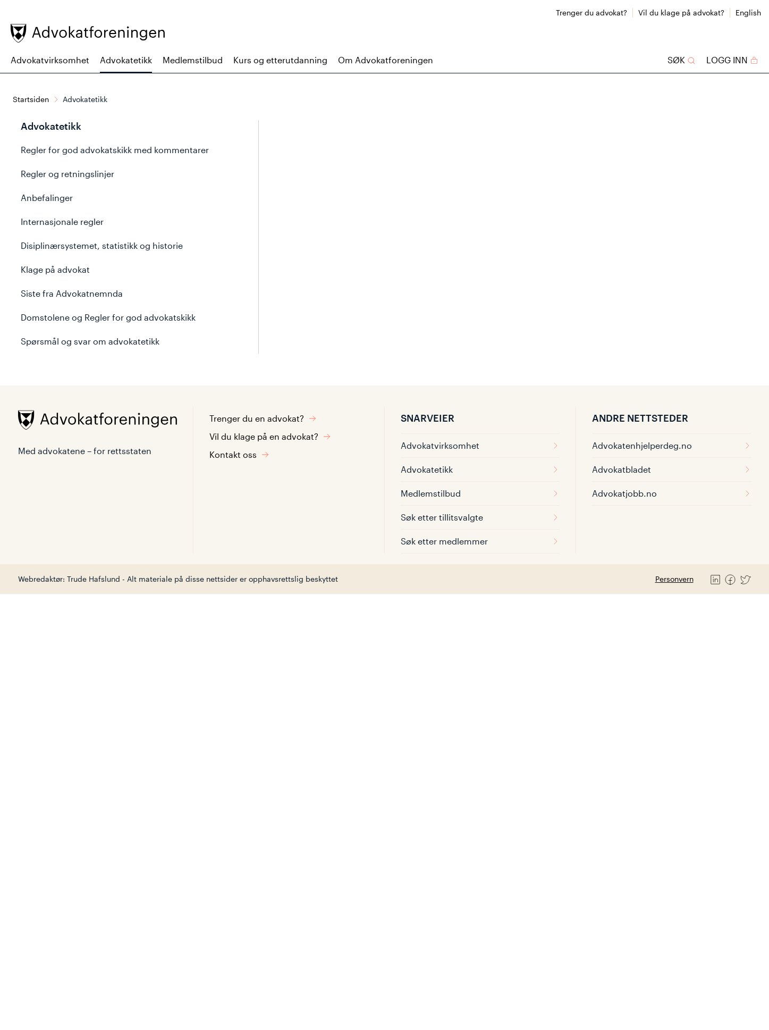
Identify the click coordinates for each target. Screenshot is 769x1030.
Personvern (674, 578)
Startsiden (31, 99)
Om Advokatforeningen (385, 60)
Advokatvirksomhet (50, 60)
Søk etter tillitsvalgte (480, 517)
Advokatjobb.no (671, 493)
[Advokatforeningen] (87, 33)
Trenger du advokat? (591, 12)
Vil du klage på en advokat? (270, 436)
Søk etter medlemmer (480, 541)
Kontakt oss (239, 454)
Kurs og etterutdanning (280, 60)
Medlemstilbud (193, 60)
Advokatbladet (671, 469)
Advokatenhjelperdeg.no (671, 445)
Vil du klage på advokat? (681, 12)
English (748, 12)
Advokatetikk (126, 60)
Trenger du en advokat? (263, 418)
